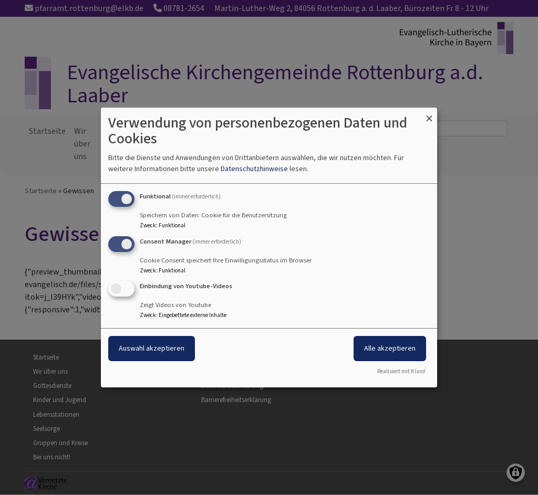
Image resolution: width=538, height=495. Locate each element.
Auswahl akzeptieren (151, 349)
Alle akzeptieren (390, 349)
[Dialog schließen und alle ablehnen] (429, 114)
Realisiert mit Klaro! (401, 371)
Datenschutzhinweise (254, 169)
